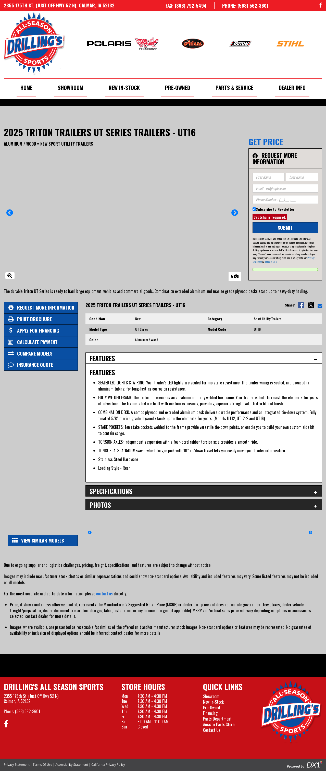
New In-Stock (124, 87)
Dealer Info (292, 87)
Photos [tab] (100, 505)
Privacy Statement (17, 764)
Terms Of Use (42, 764)
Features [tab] (102, 358)
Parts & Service (234, 87)
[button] (9, 214)
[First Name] (269, 177)
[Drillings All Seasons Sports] (291, 712)
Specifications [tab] (111, 491)
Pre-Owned (177, 87)
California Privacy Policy (108, 764)
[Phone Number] (285, 199)
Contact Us (211, 730)
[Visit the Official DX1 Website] (304, 764)
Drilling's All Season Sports (54, 686)
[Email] (285, 188)
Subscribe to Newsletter (275, 209)
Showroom (70, 87)
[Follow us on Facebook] (320, 5)
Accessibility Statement (71, 764)
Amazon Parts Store (218, 724)
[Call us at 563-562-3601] (241, 5)
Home (26, 87)
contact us (104, 594)
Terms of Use (270, 262)
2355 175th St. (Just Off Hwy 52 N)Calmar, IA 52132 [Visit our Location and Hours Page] (31, 698)
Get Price (265, 142)
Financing (210, 713)
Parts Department (217, 719)
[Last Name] (302, 177)
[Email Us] (320, 305)
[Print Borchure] (41, 319)
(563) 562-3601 (27, 711)
